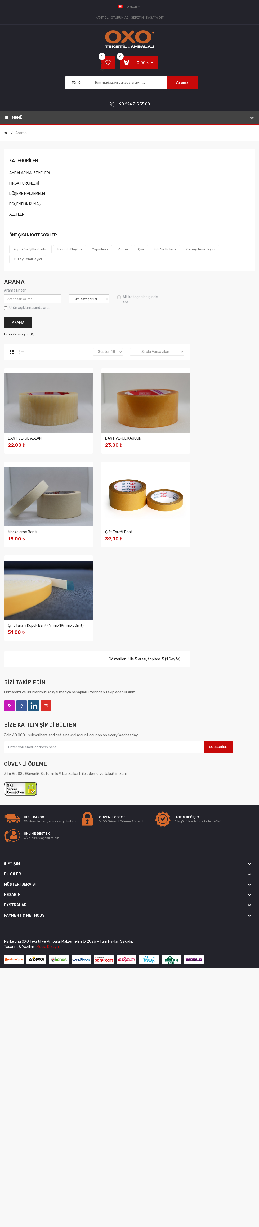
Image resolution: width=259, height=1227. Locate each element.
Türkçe (129, 6)
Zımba (123, 249)
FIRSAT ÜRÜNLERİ (24, 183)
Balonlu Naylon (69, 249)
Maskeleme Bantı (22, 629)
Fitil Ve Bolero (165, 249)
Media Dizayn (48, 1140)
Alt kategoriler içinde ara (137, 299)
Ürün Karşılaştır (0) (19, 334)
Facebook (21, 898)
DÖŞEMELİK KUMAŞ (25, 204)
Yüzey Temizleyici (28, 259)
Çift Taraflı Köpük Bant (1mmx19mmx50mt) (46, 819)
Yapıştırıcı (100, 249)
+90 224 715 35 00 (133, 104)
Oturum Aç (120, 17)
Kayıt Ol (102, 17)
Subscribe (218, 940)
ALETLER (16, 214)
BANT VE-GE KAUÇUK (26, 534)
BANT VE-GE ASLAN (25, 439)
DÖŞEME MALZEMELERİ (28, 193)
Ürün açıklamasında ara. (27, 308)
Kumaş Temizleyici (200, 249)
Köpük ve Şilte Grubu (30, 249)
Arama (182, 82)
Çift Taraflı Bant (21, 724)
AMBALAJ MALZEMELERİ (29, 173)
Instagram (9, 898)
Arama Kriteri (15, 290)
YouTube (46, 898)
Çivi (141, 249)
